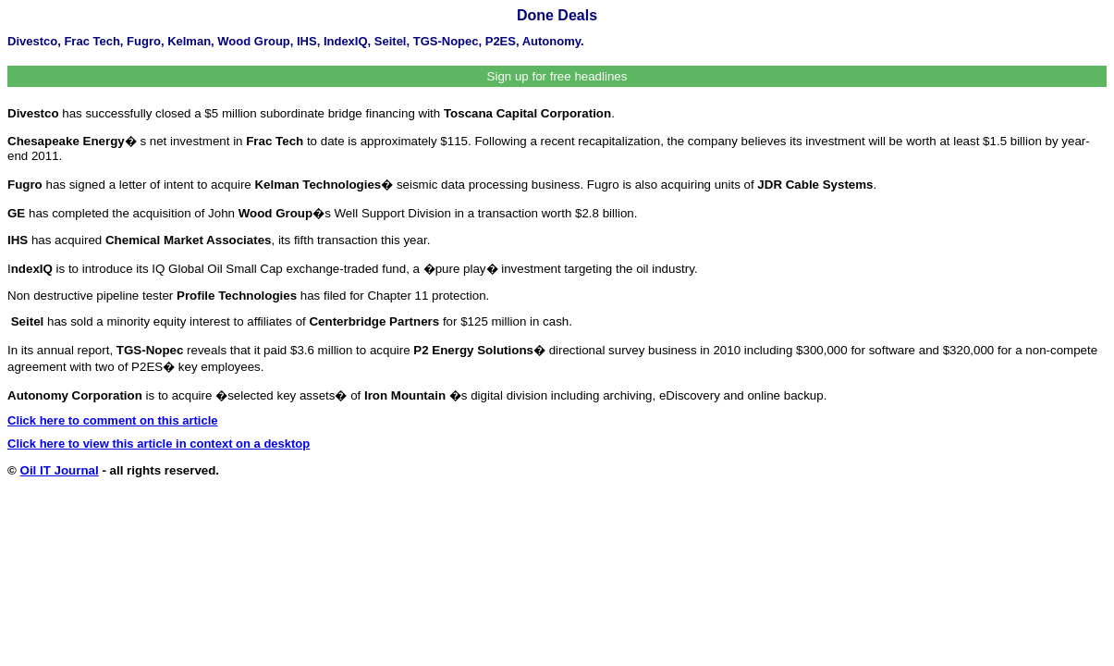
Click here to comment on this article (112, 420)
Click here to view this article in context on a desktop (158, 443)
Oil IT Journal (59, 470)
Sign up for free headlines (557, 76)
